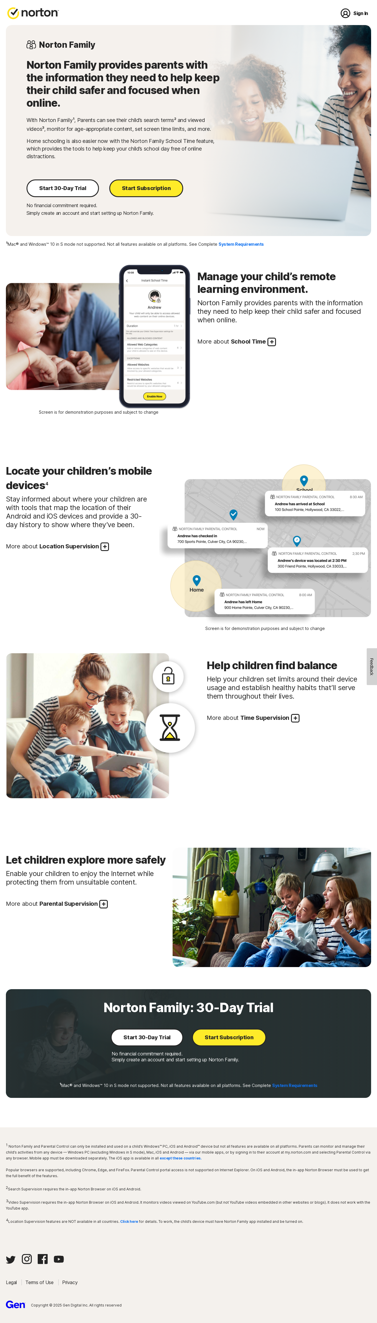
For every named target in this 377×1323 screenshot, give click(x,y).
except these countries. (180, 1158)
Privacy (69, 1282)
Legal (12, 1282)
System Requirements (241, 244)
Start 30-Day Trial (62, 188)
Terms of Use (40, 1282)
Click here (129, 1221)
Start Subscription (146, 188)
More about (236, 342)
